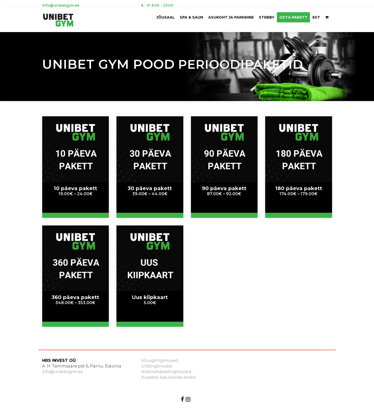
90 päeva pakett (224, 188)
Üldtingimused (156, 366)
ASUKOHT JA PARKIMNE (231, 17)
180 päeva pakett (298, 188)
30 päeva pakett (150, 188)
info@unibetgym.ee (62, 371)
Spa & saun (191, 17)
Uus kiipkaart (150, 297)
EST (316, 17)
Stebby (266, 17)
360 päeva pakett (75, 297)
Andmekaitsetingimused (166, 371)
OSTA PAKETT (293, 17)
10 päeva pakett (75, 188)
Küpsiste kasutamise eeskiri (168, 377)
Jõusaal (165, 17)
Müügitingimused (159, 360)
